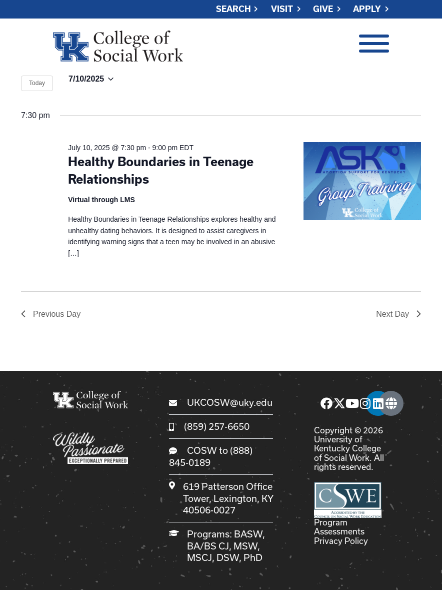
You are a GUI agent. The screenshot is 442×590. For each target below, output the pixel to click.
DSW (227, 557)
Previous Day (50, 314)
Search (233, 9)
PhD (253, 557)
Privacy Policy (341, 540)
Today (37, 83)
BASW (248, 533)
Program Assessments (339, 526)
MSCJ (199, 557)
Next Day (398, 314)
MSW (246, 545)
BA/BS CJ (208, 545)
